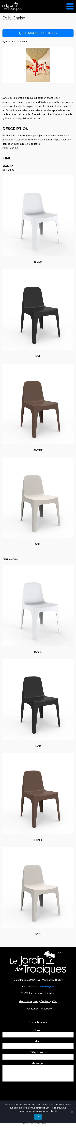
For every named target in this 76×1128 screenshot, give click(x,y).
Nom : (38, 1030)
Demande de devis (38, 33)
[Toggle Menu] (70, 5)
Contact (45, 1001)
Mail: (38, 1041)
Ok (38, 1117)
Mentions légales (28, 1001)
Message (38, 1063)
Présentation (31, 1008)
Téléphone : (38, 1052)
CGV (54, 1001)
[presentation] (27, 1090)
